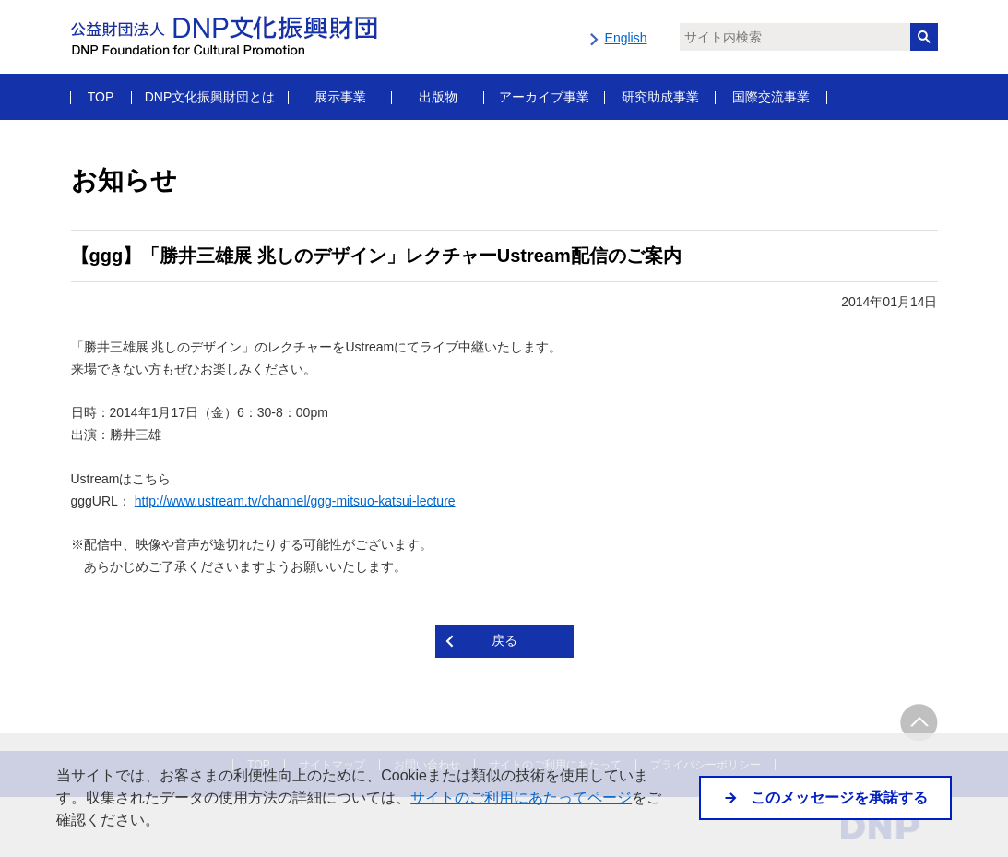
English (626, 37)
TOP (101, 96)
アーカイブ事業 (544, 96)
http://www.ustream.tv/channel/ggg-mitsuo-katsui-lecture (295, 501)
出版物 (438, 96)
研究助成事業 (660, 96)
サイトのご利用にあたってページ (521, 797)
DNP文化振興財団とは (210, 96)
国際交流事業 (771, 96)
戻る (504, 640)
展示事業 (340, 96)
